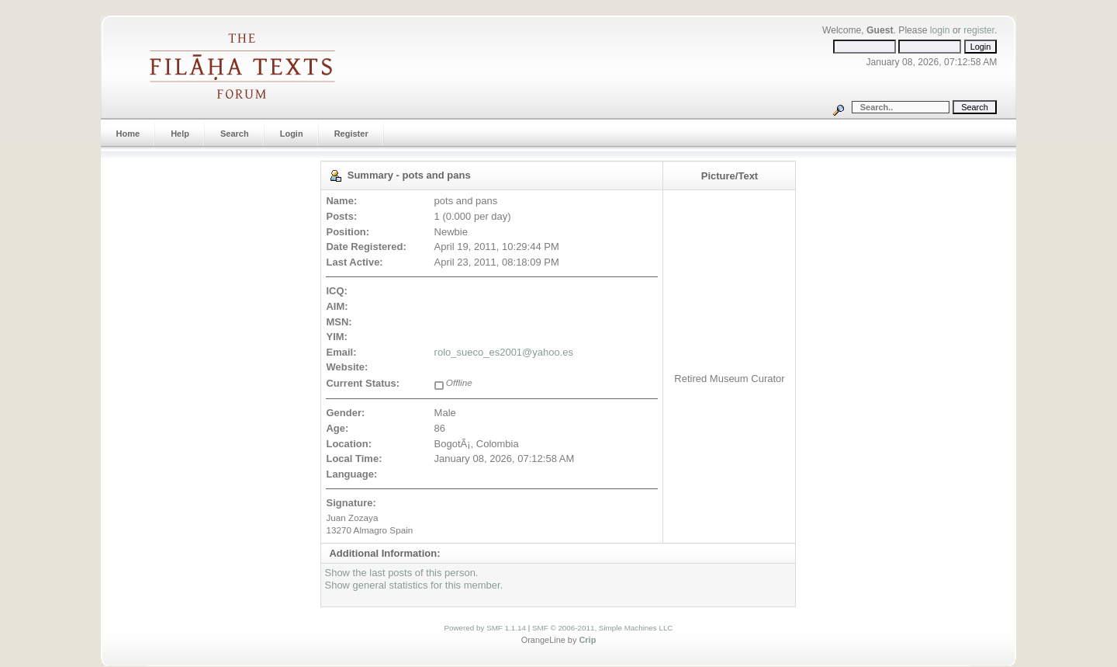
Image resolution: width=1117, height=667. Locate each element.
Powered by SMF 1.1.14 (485, 628)
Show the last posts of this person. (401, 572)
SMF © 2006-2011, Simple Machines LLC (602, 628)
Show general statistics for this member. (413, 585)
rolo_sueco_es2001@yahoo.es (503, 352)
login (940, 30)
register (978, 30)
